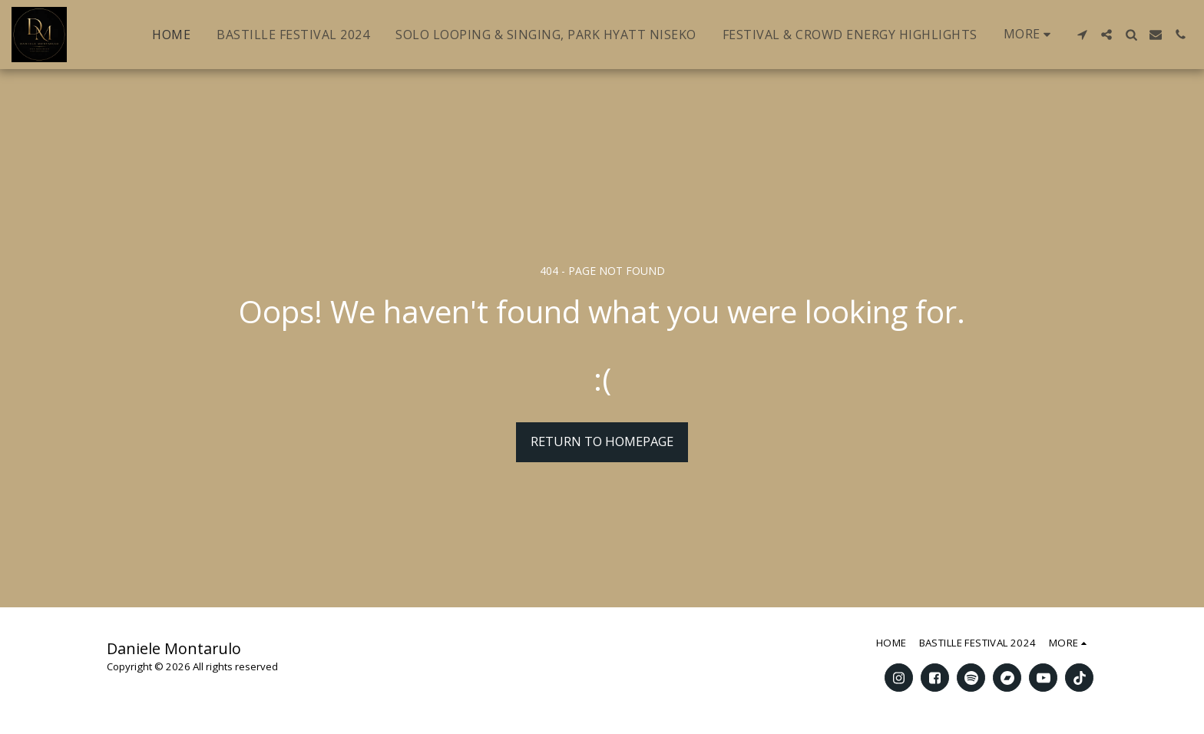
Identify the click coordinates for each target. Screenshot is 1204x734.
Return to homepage (602, 441)
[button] (1081, 34)
